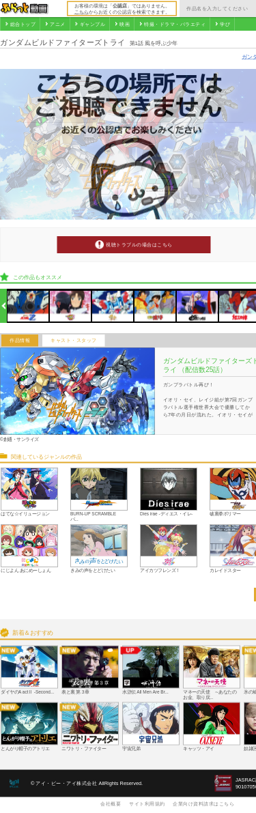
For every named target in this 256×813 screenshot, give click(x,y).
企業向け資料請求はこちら (203, 803)
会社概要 (110, 803)
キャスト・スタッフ (74, 340)
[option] (28, 306)
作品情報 (20, 340)
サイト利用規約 (147, 803)
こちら (81, 11)
